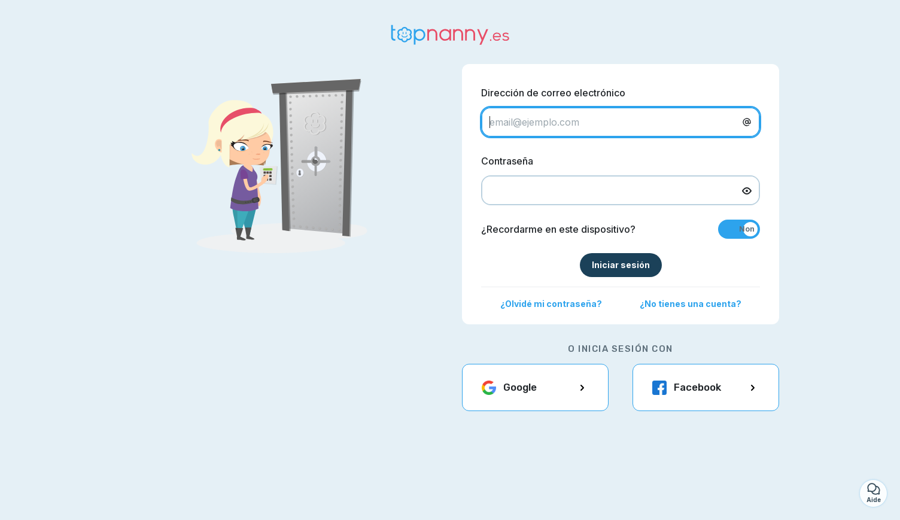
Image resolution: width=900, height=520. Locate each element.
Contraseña (507, 161)
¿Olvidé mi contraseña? (551, 304)
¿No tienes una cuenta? (690, 304)
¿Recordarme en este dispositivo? (558, 229)
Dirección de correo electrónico (553, 93)
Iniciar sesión (621, 265)
